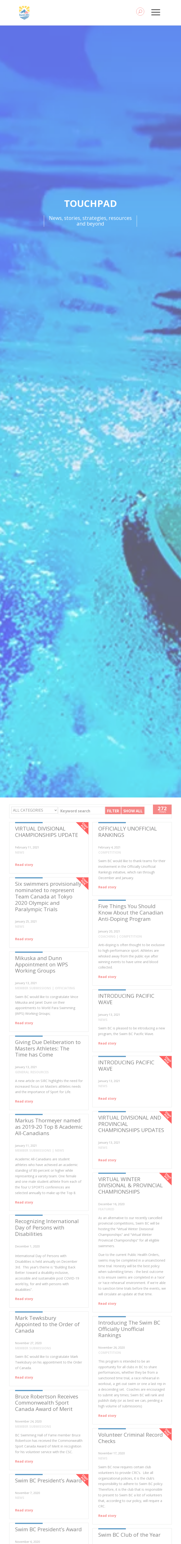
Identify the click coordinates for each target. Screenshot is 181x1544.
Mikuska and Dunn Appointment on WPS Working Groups (41, 964)
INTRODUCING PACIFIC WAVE (126, 999)
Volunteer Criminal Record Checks (130, 1438)
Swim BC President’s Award (48, 1480)
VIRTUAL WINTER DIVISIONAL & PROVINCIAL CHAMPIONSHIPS (130, 1185)
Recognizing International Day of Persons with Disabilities (47, 1227)
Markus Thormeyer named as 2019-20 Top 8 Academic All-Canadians (48, 1127)
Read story (24, 864)
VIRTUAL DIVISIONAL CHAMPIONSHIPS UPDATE (46, 832)
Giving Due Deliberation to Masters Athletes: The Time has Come (48, 1048)
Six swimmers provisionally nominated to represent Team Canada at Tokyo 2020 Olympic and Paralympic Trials (48, 896)
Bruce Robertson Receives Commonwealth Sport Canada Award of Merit (46, 1403)
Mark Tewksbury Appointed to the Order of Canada (47, 1324)
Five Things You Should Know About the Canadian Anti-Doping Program (130, 912)
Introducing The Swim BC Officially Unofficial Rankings (129, 1329)
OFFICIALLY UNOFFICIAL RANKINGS (127, 832)
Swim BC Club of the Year (129, 1534)
